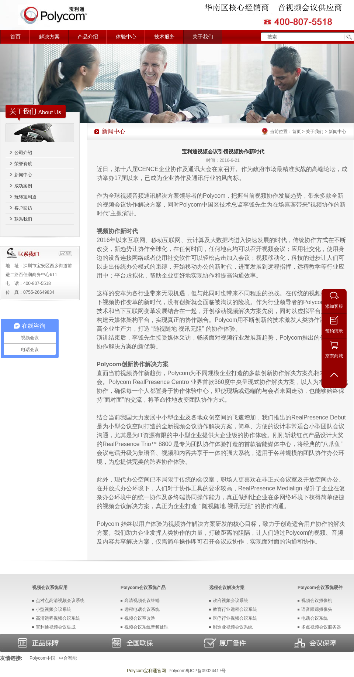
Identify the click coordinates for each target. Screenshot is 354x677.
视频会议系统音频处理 (146, 627)
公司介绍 (23, 152)
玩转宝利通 (25, 197)
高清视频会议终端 (142, 600)
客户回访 (23, 208)
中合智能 (68, 658)
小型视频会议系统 (53, 609)
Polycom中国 (42, 658)
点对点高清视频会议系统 (60, 600)
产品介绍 (87, 37)
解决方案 (49, 37)
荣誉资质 (23, 163)
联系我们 (23, 219)
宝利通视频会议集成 (56, 627)
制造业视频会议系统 (233, 627)
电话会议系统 (314, 618)
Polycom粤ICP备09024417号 (197, 670)
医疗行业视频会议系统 (235, 618)
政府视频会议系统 (230, 600)
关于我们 (202, 37)
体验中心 (126, 37)
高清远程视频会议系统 (58, 618)
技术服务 (164, 37)
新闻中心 (23, 174)
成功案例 (23, 185)
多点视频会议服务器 (321, 627)
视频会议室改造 (139, 618)
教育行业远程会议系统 (235, 609)
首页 (15, 37)
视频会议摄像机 (316, 600)
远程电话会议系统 (142, 609)
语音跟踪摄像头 (316, 609)
